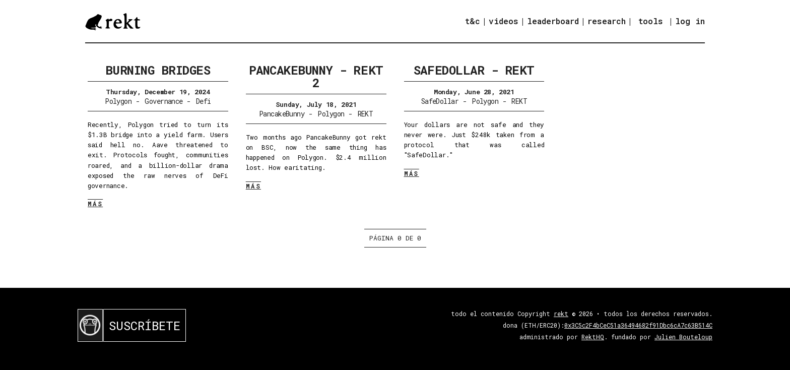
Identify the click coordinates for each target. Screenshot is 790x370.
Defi (203, 101)
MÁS (95, 204)
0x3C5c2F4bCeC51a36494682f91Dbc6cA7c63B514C (638, 325)
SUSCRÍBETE (144, 326)
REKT (365, 113)
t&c (472, 21)
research (606, 21)
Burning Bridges (157, 70)
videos (503, 21)
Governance (163, 101)
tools (650, 21)
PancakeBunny (281, 113)
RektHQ (592, 337)
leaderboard (553, 21)
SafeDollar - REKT (474, 70)
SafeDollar (439, 101)
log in (690, 21)
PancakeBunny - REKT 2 (316, 76)
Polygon (118, 101)
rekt (561, 314)
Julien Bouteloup (683, 337)
